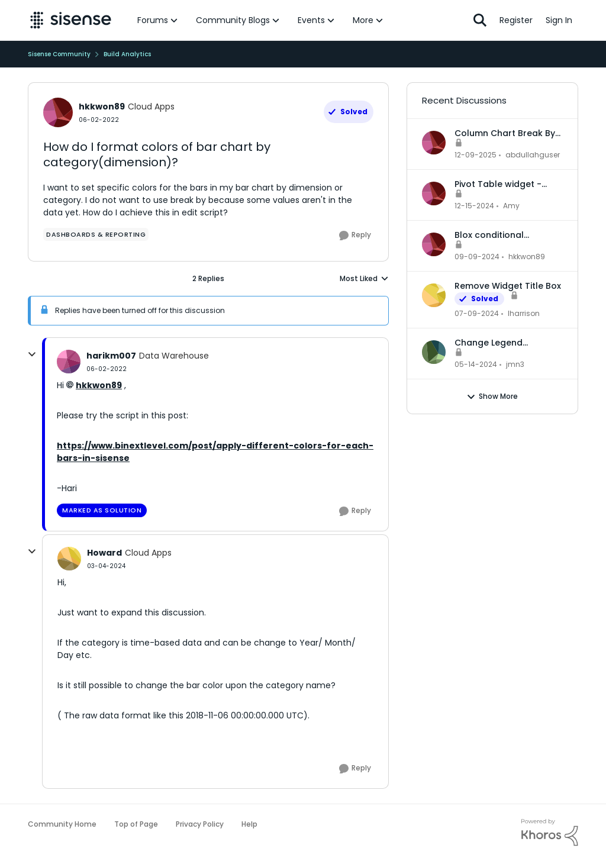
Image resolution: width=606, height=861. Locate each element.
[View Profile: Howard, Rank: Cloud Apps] (69, 558)
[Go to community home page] (71, 20)
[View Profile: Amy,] (434, 193)
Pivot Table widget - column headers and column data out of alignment (499, 184)
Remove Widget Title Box (507, 285)
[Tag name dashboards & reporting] (96, 234)
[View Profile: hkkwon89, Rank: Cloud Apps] (58, 112)
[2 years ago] (476, 313)
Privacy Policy (200, 824)
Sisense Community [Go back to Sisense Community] (59, 54)
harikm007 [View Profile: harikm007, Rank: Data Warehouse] (111, 356)
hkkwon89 (99, 385)
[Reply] (355, 235)
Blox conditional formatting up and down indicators (508, 235)
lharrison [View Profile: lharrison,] (524, 313)
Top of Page (136, 824)
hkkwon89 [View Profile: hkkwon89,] (526, 256)
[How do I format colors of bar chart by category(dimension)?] (106, 369)
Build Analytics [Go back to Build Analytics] (127, 54)
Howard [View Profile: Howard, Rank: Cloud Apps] (104, 553)
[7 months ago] (475, 155)
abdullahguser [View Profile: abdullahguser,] (532, 155)
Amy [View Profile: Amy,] (511, 206)
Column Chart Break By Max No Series (504, 133)
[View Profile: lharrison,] (434, 295)
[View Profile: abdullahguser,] (434, 142)
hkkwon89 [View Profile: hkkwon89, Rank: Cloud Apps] (102, 106)
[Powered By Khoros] (549, 832)
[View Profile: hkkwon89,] (434, 244)
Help (249, 824)
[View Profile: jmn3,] (434, 352)
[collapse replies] (32, 354)
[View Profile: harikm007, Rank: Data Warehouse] (68, 361)
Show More (492, 396)
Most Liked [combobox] (364, 278)
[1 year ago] (474, 206)
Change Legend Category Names (491, 342)
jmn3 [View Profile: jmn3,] (515, 364)
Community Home (62, 824)
